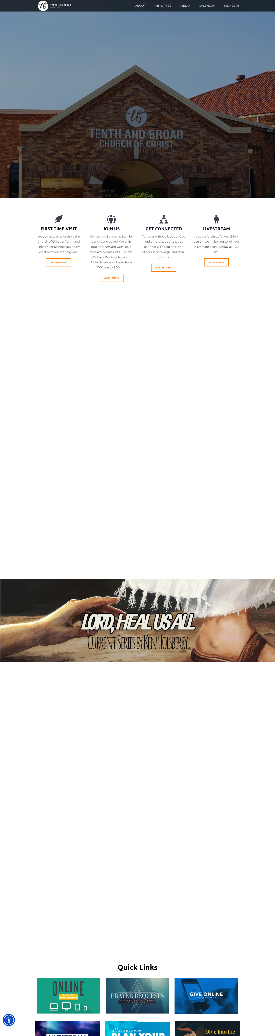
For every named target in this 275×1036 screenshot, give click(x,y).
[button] (9, 1020)
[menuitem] (140, 6)
